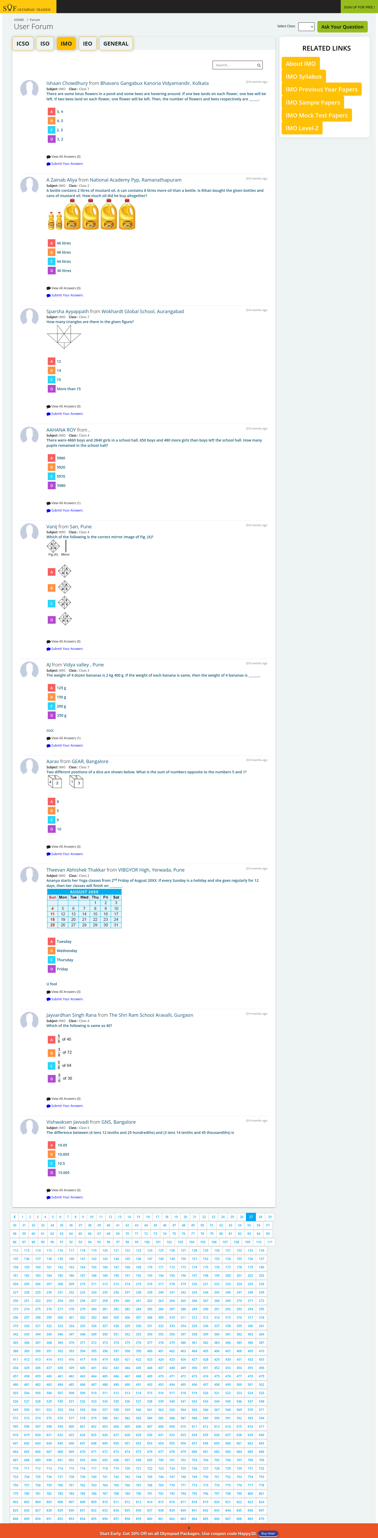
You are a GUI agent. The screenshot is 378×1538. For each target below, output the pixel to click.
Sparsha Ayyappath (67, 311)
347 (71, 1334)
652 (138, 1443)
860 (150, 1519)
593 (250, 1418)
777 (250, 1485)
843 (217, 1510)
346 (60, 1334)
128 (194, 1250)
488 (105, 1384)
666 (38, 1451)
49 (193, 1225)
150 (183, 1259)
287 (172, 1309)
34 (52, 1225)
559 (127, 1409)
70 (127, 1233)
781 (38, 1493)
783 (60, 1493)
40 (108, 1225)
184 (49, 1275)
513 (127, 1393)
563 (172, 1409)
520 (205, 1393)
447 (161, 1368)
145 (127, 1259)
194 (161, 1275)
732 (261, 1468)
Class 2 (83, 185)
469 (150, 1376)
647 (83, 1443)
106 (214, 1242)
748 (183, 1477)
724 (172, 1468)
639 (250, 1435)
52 (221, 1225)
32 (33, 1225)
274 (27, 1309)
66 (90, 1233)
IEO (87, 43)
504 (27, 1393)
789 (127, 1493)
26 (242, 1217)
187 (83, 1275)
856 (105, 1519)
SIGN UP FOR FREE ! (359, 7)
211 (94, 1284)
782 (49, 1493)
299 (49, 1317)
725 (183, 1468)
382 (205, 1342)
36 (71, 1225)
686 (261, 1451)
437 (49, 1368)
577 (71, 1418)
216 (150, 1284)
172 (172, 1267)
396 (105, 1351)
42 (127, 1225)
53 (230, 1225)
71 (137, 1233)
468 (138, 1376)
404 (194, 1351)
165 (94, 1267)
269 (228, 1300)
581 (116, 1418)
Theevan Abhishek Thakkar (76, 870)
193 (150, 1275)
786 (94, 1493)
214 (127, 1284)
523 (239, 1393)
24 (223, 1217)
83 (249, 1233)
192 (138, 1275)
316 (239, 1317)
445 (138, 1368)
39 (99, 1225)
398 (127, 1351)
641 (15, 1443)
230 (49, 1292)
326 (94, 1326)
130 (217, 1250)
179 (250, 1267)
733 (15, 1477)
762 (83, 1485)
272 (261, 1300)
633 (183, 1435)
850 (38, 1519)
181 (15, 1275)
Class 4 (83, 435)
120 (105, 1250)
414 (49, 1359)
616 (250, 1426)
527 (27, 1401)
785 (83, 1493)
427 (194, 1359)
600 (71, 1426)
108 (236, 1242)
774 (217, 1485)
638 (239, 1435)
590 (217, 1418)
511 (105, 1393)
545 (228, 1401)
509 (83, 1393)
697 (127, 1460)
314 (217, 1317)
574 (38, 1418)
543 (205, 1401)
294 (250, 1309)
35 (62, 1225)
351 (116, 1334)
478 (250, 1376)
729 (228, 1468)
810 (105, 1502)
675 (138, 1451)
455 (250, 1368)
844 (228, 1510)
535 (116, 1401)
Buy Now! (268, 1533)
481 (27, 1384)
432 (250, 1359)
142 (94, 1259)
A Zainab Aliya (61, 180)
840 (183, 1510)
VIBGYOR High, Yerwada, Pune (151, 870)
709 (261, 1460)
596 (27, 1426)
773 (205, 1485)
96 (108, 1242)
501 (250, 1384)
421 (127, 1359)
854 (83, 1519)
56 (258, 1225)
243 (194, 1292)
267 (205, 1300)
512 (116, 1393)
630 (150, 1435)
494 (172, 1384)
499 (228, 1384)
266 (194, 1300)
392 (60, 1351)
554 (71, 1409)
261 (138, 1300)
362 (239, 1334)
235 (105, 1292)
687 (15, 1460)
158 (15, 1267)
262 (150, 1300)
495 (183, 1384)
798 (228, 1493)
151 (194, 1259)
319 (15, 1326)
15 (138, 1217)
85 (268, 1233)
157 (261, 1259)
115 (49, 1250)
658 (205, 1443)
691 (60, 1460)
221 (205, 1284)
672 (105, 1451)
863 (183, 1519)
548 (261, 1401)
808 (83, 1502)
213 (116, 1284)
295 (261, 1309)
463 (83, 1376)
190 (116, 1275)
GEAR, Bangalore (90, 761)
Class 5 (83, 1128)
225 (250, 1284)
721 (138, 1468)
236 (116, 1292)
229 (38, 1292)
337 (217, 1326)
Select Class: (287, 26)
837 (150, 1510)
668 (60, 1451)
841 (194, 1510)
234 (94, 1292)
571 (261, 1409)
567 (217, 1409)
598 (49, 1426)
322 (49, 1326)
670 (83, 1451)
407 (228, 1351)
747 (172, 1477)
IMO (66, 43)
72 (146, 1233)
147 (150, 1259)
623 (71, 1435)
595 (15, 1426)
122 (127, 1250)
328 (116, 1326)
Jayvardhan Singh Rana (71, 1015)
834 (116, 1510)
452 (217, 1368)
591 (228, 1418)
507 (60, 1393)
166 (105, 1267)
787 (105, 1493)
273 (15, 1309)
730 (239, 1468)
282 (116, 1309)
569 (239, 1409)
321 (38, 1326)
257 (94, 1300)
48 (183, 1225)
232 (71, 1292)
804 (38, 1502)
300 (60, 1317)
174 (194, 1267)
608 (161, 1426)
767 (138, 1485)
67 (99, 1233)
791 (150, 1493)
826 (27, 1510)
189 (105, 1275)
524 (250, 1393)
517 (172, 1393)
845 (239, 1510)
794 (183, 1493)
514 (138, 1393)
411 (15, 1359)
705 (217, 1460)
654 (161, 1443)
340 (250, 1326)
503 (15, 1393)
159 (27, 1267)
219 (183, 1284)
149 (172, 1259)
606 (138, 1426)
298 (38, 1317)
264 (172, 1300)
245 (217, 1292)
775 (228, 1485)
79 (211, 1233)
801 (261, 1493)
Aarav (53, 761)
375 (127, 1342)
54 (240, 1225)
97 (118, 1242)
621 (49, 1435)
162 (60, 1267)
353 (138, 1334)
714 (60, 1468)
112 (15, 1250)
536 (127, 1401)
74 (165, 1233)
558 (116, 1409)
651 (127, 1443)
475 (217, 1376)
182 (27, 1275)
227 (15, 1292)
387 (261, 1342)
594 (261, 1418)
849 (27, 1519)
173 (183, 1267)
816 (172, 1502)
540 (172, 1401)
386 (250, 1342)
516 (161, 1393)
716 (83, 1468)
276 (49, 1309)
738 (71, 1477)
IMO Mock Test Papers (317, 115)
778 (261, 1485)
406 (217, 1351)
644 (49, 1443)
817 (183, 1502)
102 (169, 1242)
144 (116, 1259)
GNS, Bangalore (118, 1122)
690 (49, 1460)
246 (228, 1292)
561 (150, 1409)
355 (161, 1334)
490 (127, 1384)
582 (127, 1418)
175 (205, 1267)
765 (116, 1485)
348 (83, 1334)
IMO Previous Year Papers (322, 89)
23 (213, 1217)
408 (239, 1351)
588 (194, 1418)
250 (15, 1300)
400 (150, 1351)
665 (27, 1451)
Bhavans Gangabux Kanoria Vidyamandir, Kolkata (154, 83)
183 (38, 1275)
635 (205, 1435)
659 (217, 1443)
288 (183, 1309)
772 (194, 1485)
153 (217, 1259)
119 (94, 1250)
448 (172, 1368)
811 (116, 1502)
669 (71, 1451)
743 (127, 1477)
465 (105, 1376)
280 (94, 1309)
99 (137, 1242)
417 (83, 1359)
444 (127, 1368)
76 (183, 1233)
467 (127, 1376)
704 (205, 1460)
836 (138, 1510)
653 (150, 1443)
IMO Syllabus (304, 76)
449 (183, 1368)
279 (83, 1309)
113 (27, 1250)
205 (27, 1284)
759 (49, 1485)
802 (15, 1502)
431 (239, 1359)
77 (193, 1233)
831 (83, 1510)
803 (27, 1502)
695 (105, 1460)
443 (116, 1368)
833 (105, 1510)
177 (228, 1267)
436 (38, 1368)
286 (161, 1309)
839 (172, 1510)
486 (83, 1384)
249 (261, 1292)
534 (105, 1401)
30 (15, 1225)
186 (71, 1275)
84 (258, 1233)
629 (138, 1435)
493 (161, 1384)
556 (94, 1409)
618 (15, 1435)
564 (183, 1409)
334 (183, 1326)
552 (49, 1409)
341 (261, 1326)
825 (15, 1510)
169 (138, 1267)
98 (127, 1242)
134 (261, 1250)
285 (150, 1309)
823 (250, 1502)
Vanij (51, 526)
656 (183, 1443)
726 (194, 1468)
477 (239, 1376)
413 (38, 1359)
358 (194, 1334)
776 (239, 1485)
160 (38, 1267)
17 (157, 1217)
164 (83, 1267)
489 (116, 1384)
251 (27, 1300)
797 (217, 1493)
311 (183, 1317)
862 (172, 1519)
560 (138, 1409)
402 (172, 1351)
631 (161, 1435)
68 (108, 1233)
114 (38, 1250)
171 (161, 1267)
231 (60, 1292)
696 (116, 1460)
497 (205, 1384)
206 (38, 1284)
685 (250, 1451)
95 (99, 1242)
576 (60, 1418)
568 (228, 1409)
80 (221, 1233)
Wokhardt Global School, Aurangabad (143, 311)
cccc (156, 703)
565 (194, 1409)
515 (150, 1393)
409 (250, 1351)
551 (38, 1409)
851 (49, 1519)
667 (49, 1451)
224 (239, 1284)
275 (38, 1309)
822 (239, 1502)
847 (261, 1510)
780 (27, 1493)
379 (172, 1342)
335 (194, 1326)
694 (94, 1460)
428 (205, 1359)
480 (15, 1384)
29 (270, 1217)
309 (161, 1317)
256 (83, 1300)
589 (205, 1418)
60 (33, 1233)
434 (15, 1368)
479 (261, 1376)
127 (183, 1250)
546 (239, 1401)
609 (172, 1426)
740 (94, 1477)
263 (161, 1300)
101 (158, 1242)
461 (60, 1376)
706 (228, 1460)
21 (195, 1217)
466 (116, 1376)
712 (38, 1468)
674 (127, 1451)
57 (268, 1225)
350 (105, 1334)
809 (94, 1502)
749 (194, 1477)
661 (239, 1443)
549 (15, 1409)
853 (71, 1519)
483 (49, 1384)
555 (83, 1409)
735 (38, 1477)
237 (127, 1292)
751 (217, 1477)
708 (250, 1460)
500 (239, 1384)
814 (150, 1502)
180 (261, 1267)
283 (127, 1309)
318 (261, 1317)
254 (60, 1300)
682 (217, 1451)
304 (105, 1317)
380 (183, 1342)
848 (15, 1519)
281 (105, 1309)
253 (49, 1300)
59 (24, 1233)
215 (138, 1284)
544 (217, 1401)
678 (172, 1451)
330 (138, 1326)
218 (172, 1284)
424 (161, 1359)
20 (185, 1217)
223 (228, 1284)
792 (161, 1493)
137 (38, 1259)
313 (205, 1317)
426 (183, 1359)
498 (217, 1384)
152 (205, 1259)
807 (71, 1502)
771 (183, 1485)
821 (228, 1502)
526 (15, 1401)
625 (94, 1435)
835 (127, 1510)
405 (205, 1351)
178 (239, 1267)
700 (161, 1460)
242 (183, 1292)
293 (239, 1309)
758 (38, 1485)
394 (83, 1351)
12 (110, 1217)
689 (38, 1460)
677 (161, 1451)
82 (240, 1233)
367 (38, 1342)
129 (205, 1250)
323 (60, 1326)
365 (15, 1342)
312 (194, 1317)
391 (49, 1351)
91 (62, 1242)
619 (27, 1435)
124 (150, 1250)
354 (150, 1334)
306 (127, 1317)
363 (250, 1334)
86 (15, 1242)
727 (205, 1468)
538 (150, 1401)
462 (71, 1376)
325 (83, 1326)
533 (94, 1401)
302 (83, 1317)
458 (27, 1376)
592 (239, 1418)
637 (228, 1435)
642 (27, 1443)
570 (250, 1409)
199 (217, 1275)
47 (174, 1225)
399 (138, 1351)
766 (127, 1485)
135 (15, 1259)
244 (205, 1292)
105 (203, 1242)
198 (205, 1275)
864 (194, 1519)
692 (71, 1460)
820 (217, 1502)
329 (127, 1326)
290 (205, 1309)
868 (239, 1519)
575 (49, 1418)
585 (161, 1418)
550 (27, 1409)
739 (83, 1477)
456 (261, 1368)
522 (228, 1393)
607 (150, 1426)
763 (94, 1485)
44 (146, 1225)
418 (94, 1359)
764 (105, 1485)
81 (230, 1233)
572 (15, 1418)
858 (127, 1519)
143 (105, 1259)
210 (83, 1284)
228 (27, 1292)
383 (217, 1342)
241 (172, 1292)
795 (194, 1493)
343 (27, 1334)
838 (161, 1510)
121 (116, 1250)
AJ (48, 664)
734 (27, 1477)
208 (60, 1284)
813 (138, 1502)
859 (138, 1519)
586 (172, 1418)
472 (183, 1376)
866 (217, 1519)
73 (155, 1233)
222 (217, 1284)
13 (120, 1217)
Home (19, 20)
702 (183, 1460)
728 (217, 1468)
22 (204, 1217)
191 (127, 1275)
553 (60, 1409)
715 (71, 1468)
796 (205, 1493)
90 (52, 1242)
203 (261, 1275)
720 (127, 1468)
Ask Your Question (343, 27)
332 (161, 1326)
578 (83, 1418)
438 (60, 1368)
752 (228, 1477)
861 (161, 1519)
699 (150, 1460)
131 (228, 1250)
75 (174, 1233)
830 (71, 1510)
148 (161, 1259)
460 (49, 1376)
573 (27, 1418)
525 (261, 1393)
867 (228, 1519)
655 (172, 1443)
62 (52, 1233)
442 (105, 1368)
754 (250, 1477)
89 (43, 1242)
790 (138, 1493)
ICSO (23, 43)
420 (116, 1359)
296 (15, 1317)
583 (138, 1418)
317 (250, 1317)
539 (161, 1401)
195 (172, 1275)
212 (105, 1284)
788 (116, 1493)
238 (138, 1292)
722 (150, 1468)
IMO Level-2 (302, 128)
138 (49, 1259)
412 (27, 1359)
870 (261, 1519)
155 (239, 1259)
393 (71, 1351)
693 (83, 1460)
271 (250, 1300)
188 (94, 1275)
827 (38, 1510)
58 (15, 1233)
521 (217, 1393)
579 (94, 1418)
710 (15, 1468)
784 (71, 1493)
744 (138, 1477)
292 (228, 1309)
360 (217, 1334)
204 (15, 1284)
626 (105, 1435)
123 (138, 1250)
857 (116, 1519)
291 (217, 1309)
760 (60, 1485)
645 (60, 1443)
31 (24, 1225)
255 (71, 1300)
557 (105, 1409)
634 (194, 1435)
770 (172, 1485)
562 (161, 1409)
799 (239, 1493)
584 (150, 1418)
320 (27, 1326)
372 (94, 1342)
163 (71, 1267)
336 (205, 1326)
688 (27, 1460)
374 (116, 1342)
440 (83, 1368)
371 (83, 1342)
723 (161, 1468)
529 (49, 1401)
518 (183, 1393)
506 (49, 1393)
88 (33, 1242)
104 (192, 1242)
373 (105, 1342)
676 (150, 1451)
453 (228, 1368)
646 (71, 1443)
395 (94, 1351)
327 (105, 1326)
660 (228, 1443)
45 (155, 1225)
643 (38, 1443)
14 (129, 1217)
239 (150, 1292)
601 (83, 1426)
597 (38, 1426)
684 (239, 1451)
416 (71, 1359)
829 (60, 1510)
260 (127, 1300)
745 (150, 1477)
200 (228, 1275)
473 (194, 1376)
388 (15, 1351)
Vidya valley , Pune (83, 664)
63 (62, 1233)
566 (205, 1409)
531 (71, 1401)
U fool (156, 932)
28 (260, 1217)
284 (138, 1309)
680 (194, 1451)
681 (205, 1451)
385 (239, 1342)
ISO (45, 43)
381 (194, 1342)
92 (71, 1242)
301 (71, 1317)
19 (176, 1217)
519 (194, 1393)
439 (71, 1368)
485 (71, 1384)
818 (194, 1502)
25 (232, 1217)
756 (15, 1485)
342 (15, 1334)
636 (217, 1435)
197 (194, 1275)
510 (94, 1393)
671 (94, 1451)
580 (105, 1418)
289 (194, 1309)
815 (161, 1502)
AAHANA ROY (61, 430)
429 (217, 1359)
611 (194, 1426)
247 (239, 1292)
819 (205, 1502)
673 (116, 1451)
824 (261, 1502)
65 (80, 1233)
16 (148, 1217)
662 (250, 1443)
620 (38, 1435)
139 (60, 1259)
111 (270, 1242)
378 (161, 1342)
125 (161, 1250)
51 (211, 1225)
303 (94, 1317)
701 (172, 1460)
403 (183, 1351)
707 (239, 1460)
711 (27, 1468)
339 (239, 1326)
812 (127, 1502)
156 (250, 1259)
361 (228, 1334)
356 (172, 1334)
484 (60, 1384)
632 (172, 1435)
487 (94, 1384)
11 (101, 1217)
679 (183, 1451)
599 (60, 1426)
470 (161, 1376)
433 (261, 1359)
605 (127, 1426)
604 (116, 1426)
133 (250, 1250)
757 (27, 1485)
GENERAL (116, 43)
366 (27, 1342)
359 (205, 1334)
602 (94, 1426)
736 (49, 1477)
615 (239, 1426)
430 (228, 1359)
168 (127, 1267)
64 (71, 1233)
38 (90, 1225)
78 (202, 1233)
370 (71, 1342)
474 (205, 1376)
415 (60, 1359)
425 (172, 1359)
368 (49, 1342)
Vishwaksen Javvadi (67, 1122)
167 (116, 1267)
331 (150, 1326)
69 (118, 1233)
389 (27, 1351)
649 (105, 1443)
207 (49, 1284)
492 (150, 1384)
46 (165, 1225)
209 (71, 1284)
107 (225, 1242)
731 (250, 1468)
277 (60, 1309)
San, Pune (81, 526)
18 (167, 1217)
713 (49, 1468)
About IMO (301, 63)
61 (43, 1233)
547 (250, 1401)
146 (138, 1259)
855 (94, 1519)
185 (60, 1275)
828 (49, 1510)
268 (217, 1300)
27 (251, 1217)
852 (60, 1519)
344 (38, 1334)
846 (250, 1510)
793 (172, 1493)
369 (60, 1342)
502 (261, 1384)
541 (183, 1401)
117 (71, 1250)
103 (180, 1242)
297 (27, 1317)
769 (161, 1485)
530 (60, 1401)
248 (250, 1292)
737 (60, 1477)
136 (27, 1259)
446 (150, 1368)
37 (80, 1225)
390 (38, 1351)
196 (183, 1275)
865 (205, 1519)
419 (105, 1359)
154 (228, 1259)
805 (49, 1502)
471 (172, 1376)
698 (138, 1460)
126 (172, 1250)
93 (80, 1242)
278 (71, 1309)
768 (150, 1485)
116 (60, 1250)
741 (105, 1477)
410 (261, 1351)
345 (49, 1334)
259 (116, 1300)
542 (194, 1401)
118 (83, 1250)
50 (202, 1225)
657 (194, 1443)
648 (94, 1443)
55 (249, 1225)
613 (217, 1426)
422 (138, 1359)
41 (118, 1225)
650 (116, 1443)
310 (172, 1317)
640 (261, 1435)
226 (261, 1284)
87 (24, 1242)
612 (205, 1426)
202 (250, 1275)
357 (183, 1334)
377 (150, 1342)
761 (71, 1485)
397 (116, 1351)
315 (228, 1317)
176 (217, 1267)
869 (250, 1519)
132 (239, 1250)
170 (150, 1267)
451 (205, 1368)
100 (147, 1242)
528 (38, 1401)
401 (161, 1351)
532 (83, 1401)
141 (83, 1259)
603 (105, 1426)
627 (116, 1435)
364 (261, 1334)
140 (71, 1259)
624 (83, 1435)
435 (27, 1368)
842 (205, 1510)
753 (239, 1477)
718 (105, 1468)
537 (138, 1401)
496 (194, 1384)
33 (43, 1225)
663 (261, 1443)
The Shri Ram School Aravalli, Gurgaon (151, 1015)
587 (183, 1418)
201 (239, 1275)
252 (38, 1300)
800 (250, 1493)
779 (15, 1493)
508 (71, 1393)
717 (94, 1468)
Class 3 (83, 670)
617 (261, 1426)
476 (228, 1376)
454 (239, 1368)
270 (239, 1300)
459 (38, 1376)
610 (183, 1426)
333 (172, 1326)
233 (83, 1292)
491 (138, 1384)
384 (228, 1342)
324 (71, 1326)
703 (194, 1460)
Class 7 (83, 89)
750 (205, 1477)
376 (138, 1342)
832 (94, 1510)
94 (90, 1242)
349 (94, 1334)
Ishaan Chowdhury (67, 83)
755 (261, 1477)
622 (60, 1435)
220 (194, 1284)
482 (38, 1384)
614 (228, 1426)
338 (228, 1326)
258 (105, 1300)
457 (15, 1376)
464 (94, 1376)
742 (116, 1477)
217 (161, 1284)
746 (161, 1477)
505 (38, 1393)
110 (258, 1242)
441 (94, 1368)
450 (194, 1368)
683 (228, 1451)
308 (150, 1317)
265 (183, 1300)
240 (161, 1292)
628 (127, 1435)
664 (15, 1451)
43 (137, 1225)
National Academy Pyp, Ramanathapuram (136, 180)
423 (150, 1359)
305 (116, 1317)
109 (247, 1242)
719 (116, 1468)
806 (60, 1502)
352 (127, 1334)
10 (91, 1217)
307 (138, 1317)
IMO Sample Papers (313, 102)
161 (49, 1267)
